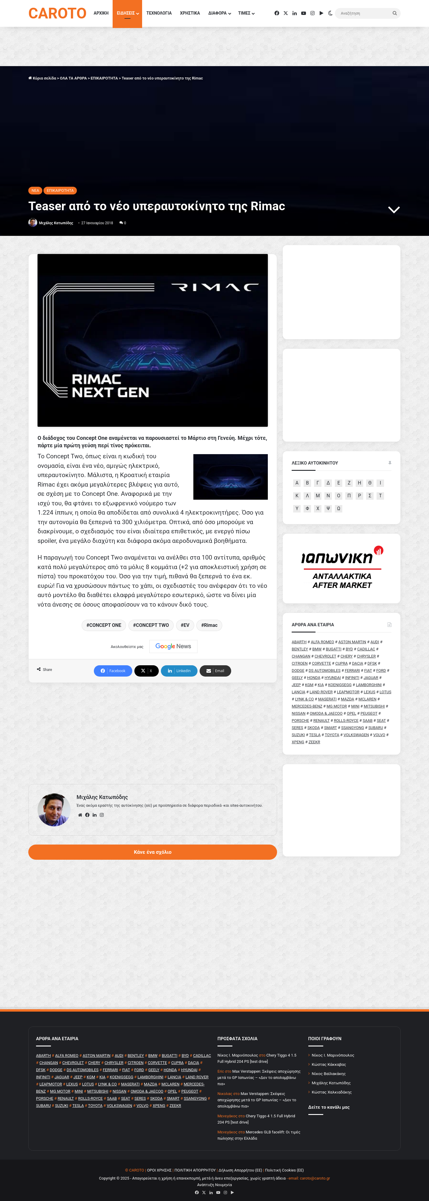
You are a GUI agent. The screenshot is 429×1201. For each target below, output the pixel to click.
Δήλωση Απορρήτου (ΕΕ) (240, 1167)
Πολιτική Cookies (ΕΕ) (284, 1167)
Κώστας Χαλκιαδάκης (332, 1089)
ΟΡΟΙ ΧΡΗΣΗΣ (159, 1167)
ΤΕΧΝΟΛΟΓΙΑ (159, 13)
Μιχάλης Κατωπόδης (56, 223)
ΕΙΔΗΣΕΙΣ (126, 13)
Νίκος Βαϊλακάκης (329, 1070)
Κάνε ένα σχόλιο (152, 801)
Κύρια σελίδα (42, 78)
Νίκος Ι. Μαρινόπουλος (333, 1052)
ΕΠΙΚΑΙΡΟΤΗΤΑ (104, 78)
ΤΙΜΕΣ (244, 13)
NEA (35, 190)
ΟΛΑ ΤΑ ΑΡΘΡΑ (73, 78)
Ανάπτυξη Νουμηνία (214, 1182)
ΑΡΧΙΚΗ (101, 13)
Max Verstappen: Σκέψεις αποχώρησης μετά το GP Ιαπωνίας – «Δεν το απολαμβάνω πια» (259, 1074)
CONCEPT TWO (152, 574)
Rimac (210, 574)
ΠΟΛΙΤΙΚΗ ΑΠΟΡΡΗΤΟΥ (195, 1167)
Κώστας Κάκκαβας (329, 1061)
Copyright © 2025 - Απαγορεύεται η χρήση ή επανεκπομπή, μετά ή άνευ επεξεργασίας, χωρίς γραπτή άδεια (192, 1175)
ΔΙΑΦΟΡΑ (217, 13)
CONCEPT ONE (105, 574)
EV (186, 574)
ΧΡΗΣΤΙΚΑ (190, 13)
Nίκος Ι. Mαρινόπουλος (237, 1052)
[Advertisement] (152, 683)
